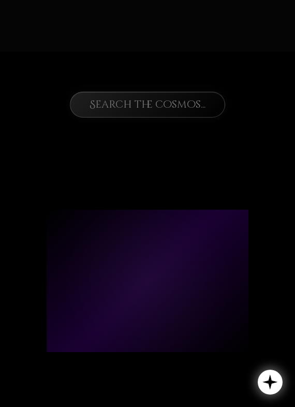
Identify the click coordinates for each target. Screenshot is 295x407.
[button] (270, 382)
